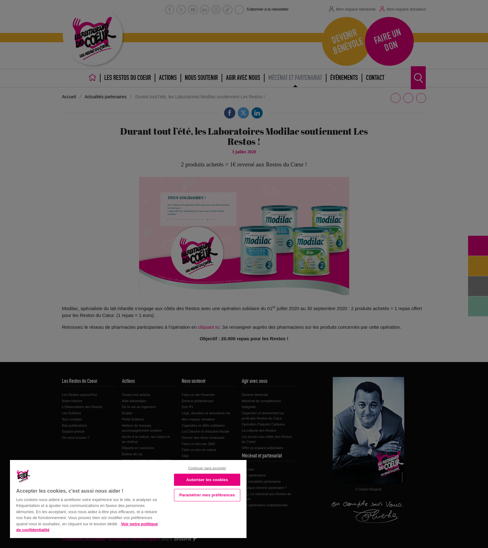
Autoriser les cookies (207, 479)
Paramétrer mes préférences (207, 495)
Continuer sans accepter (207, 468)
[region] (128, 498)
